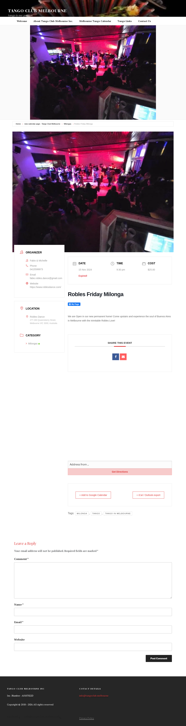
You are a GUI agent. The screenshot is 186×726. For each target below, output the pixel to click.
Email (18, 622)
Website (19, 639)
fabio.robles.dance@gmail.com (46, 278)
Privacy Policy (86, 718)
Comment (21, 559)
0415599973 (36, 269)
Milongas (67, 124)
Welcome (22, 21)
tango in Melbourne (118, 513)
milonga (82, 513)
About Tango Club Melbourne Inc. (53, 21)
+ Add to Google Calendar (94, 495)
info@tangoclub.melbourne (93, 695)
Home (18, 124)
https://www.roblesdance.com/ (45, 286)
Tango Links (125, 21)
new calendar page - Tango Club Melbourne (42, 124)
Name (19, 605)
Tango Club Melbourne (37, 10)
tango (96, 513)
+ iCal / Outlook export (146, 495)
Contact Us (144, 21)
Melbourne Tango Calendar (95, 21)
